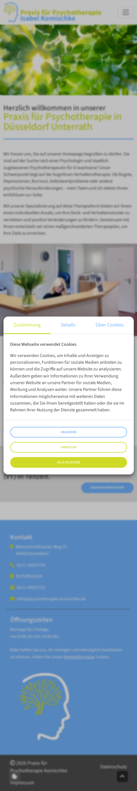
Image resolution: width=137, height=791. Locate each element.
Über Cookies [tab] (110, 324)
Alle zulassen (68, 462)
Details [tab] (68, 324)
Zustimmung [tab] (27, 324)
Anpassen (68, 447)
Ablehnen (68, 432)
